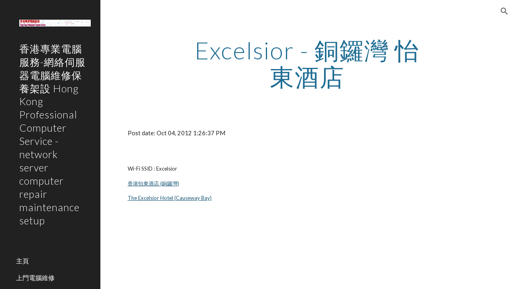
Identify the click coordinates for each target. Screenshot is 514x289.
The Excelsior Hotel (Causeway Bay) (170, 198)
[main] (307, 63)
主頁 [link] (22, 261)
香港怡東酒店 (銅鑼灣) (153, 183)
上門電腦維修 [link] (35, 277)
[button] (504, 11)
